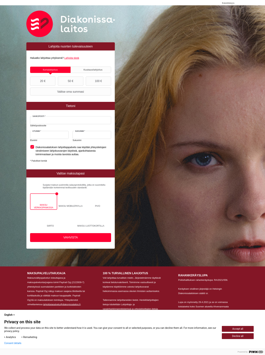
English (9, 314)
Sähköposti (39, 116)
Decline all (237, 336)
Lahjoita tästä (71, 58)
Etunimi (37, 131)
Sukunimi (80, 131)
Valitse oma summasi (57, 91)
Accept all (237, 328)
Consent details (12, 343)
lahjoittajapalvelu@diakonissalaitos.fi (61, 304)
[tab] (50, 70)
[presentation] (50, 70)
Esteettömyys (228, 3)
